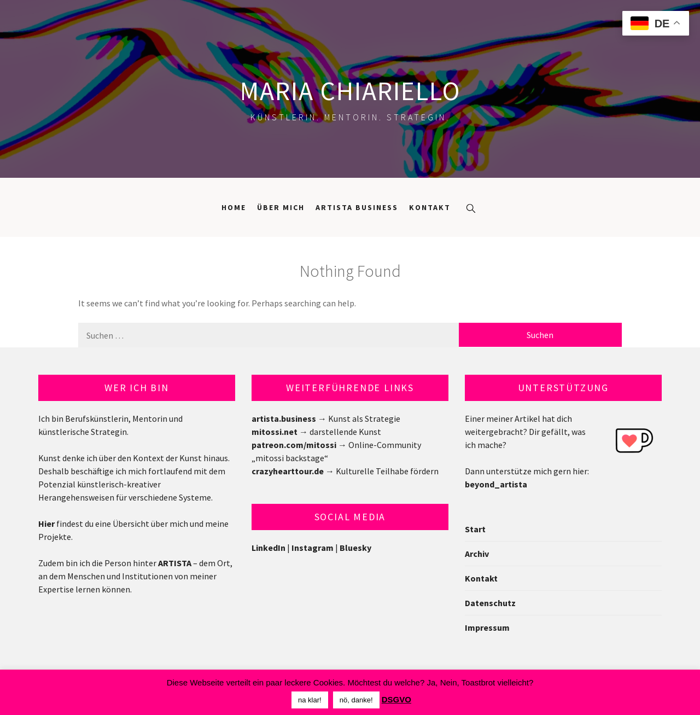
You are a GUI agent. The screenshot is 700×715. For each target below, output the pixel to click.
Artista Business (357, 207)
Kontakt (430, 207)
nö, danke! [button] (356, 700)
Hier (46, 523)
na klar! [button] (310, 700)
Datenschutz (490, 602)
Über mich (281, 207)
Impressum (487, 627)
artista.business (284, 418)
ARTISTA (174, 562)
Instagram (312, 547)
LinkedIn (268, 547)
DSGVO (396, 699)
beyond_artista (496, 484)
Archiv (477, 553)
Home (233, 207)
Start (475, 529)
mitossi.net (275, 431)
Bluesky (355, 547)
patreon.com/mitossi (294, 444)
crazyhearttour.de (288, 471)
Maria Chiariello (350, 90)
